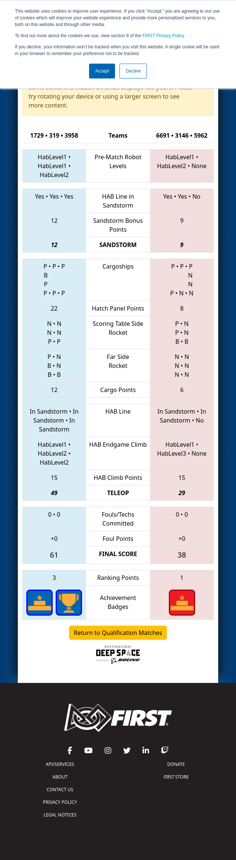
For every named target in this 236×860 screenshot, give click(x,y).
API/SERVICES (60, 764)
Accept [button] (102, 71)
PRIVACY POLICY (60, 802)
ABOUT (59, 777)
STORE (176, 777)
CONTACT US (60, 789)
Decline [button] (133, 71)
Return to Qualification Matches (118, 633)
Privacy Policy (163, 35)
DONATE (176, 764)
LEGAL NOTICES (59, 815)
